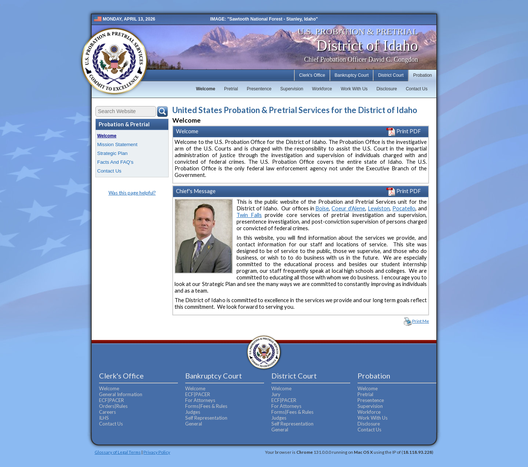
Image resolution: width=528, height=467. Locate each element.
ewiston (380, 208)
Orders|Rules (113, 406)
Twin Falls (249, 215)
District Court (390, 75)
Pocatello (403, 208)
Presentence (259, 88)
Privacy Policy (156, 452)
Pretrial (231, 88)
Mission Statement (117, 144)
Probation (422, 75)
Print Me (420, 321)
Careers (107, 412)
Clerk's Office (312, 75)
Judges (192, 412)
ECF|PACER (111, 400)
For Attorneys (200, 400)
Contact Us (417, 88)
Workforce (322, 88)
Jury (275, 394)
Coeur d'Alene (348, 208)
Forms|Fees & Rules (206, 406)
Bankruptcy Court (352, 75)
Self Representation (206, 418)
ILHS (104, 418)
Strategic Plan (112, 153)
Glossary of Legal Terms (118, 452)
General (193, 424)
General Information (120, 394)
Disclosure (387, 88)
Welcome (205, 88)
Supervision (291, 88)
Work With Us (354, 88)
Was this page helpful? (132, 193)
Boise (322, 208)
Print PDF (403, 131)
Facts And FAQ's (115, 162)
